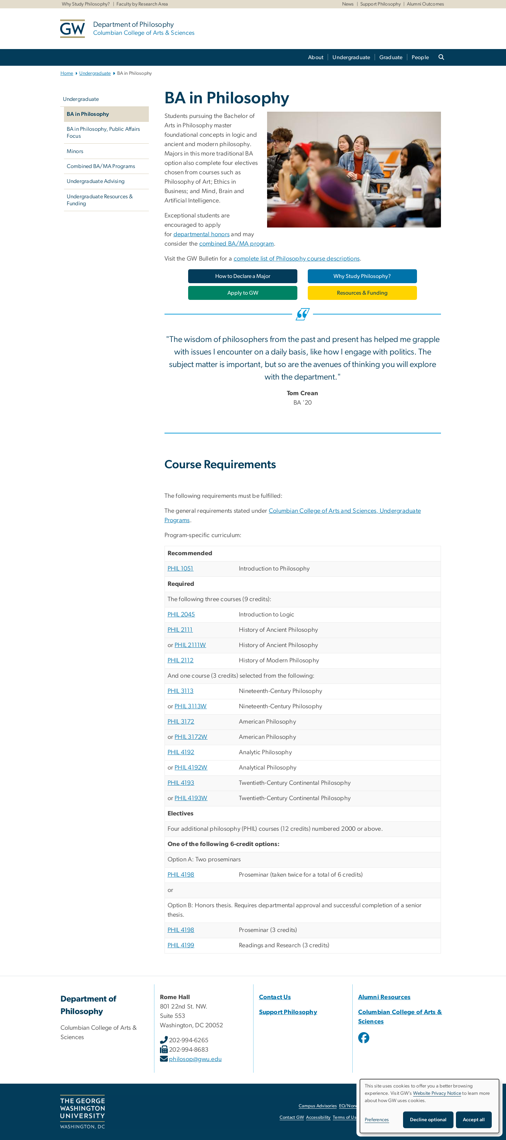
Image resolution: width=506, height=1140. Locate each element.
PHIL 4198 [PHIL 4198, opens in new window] (181, 875)
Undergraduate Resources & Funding (100, 200)
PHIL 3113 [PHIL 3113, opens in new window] (181, 691)
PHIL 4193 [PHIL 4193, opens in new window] (181, 783)
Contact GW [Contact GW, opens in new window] (292, 1117)
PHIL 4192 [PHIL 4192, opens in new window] (181, 752)
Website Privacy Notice (437, 1093)
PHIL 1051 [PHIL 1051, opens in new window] (181, 569)
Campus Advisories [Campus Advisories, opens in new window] (318, 1106)
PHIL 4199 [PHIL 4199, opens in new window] (181, 945)
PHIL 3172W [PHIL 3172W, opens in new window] (191, 737)
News (348, 4)
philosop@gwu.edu (195, 1059)
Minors (75, 151)
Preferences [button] (377, 1119)
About (315, 57)
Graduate (391, 57)
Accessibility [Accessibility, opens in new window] (318, 1117)
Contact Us (275, 997)
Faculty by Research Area (142, 4)
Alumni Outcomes (425, 4)
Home (67, 73)
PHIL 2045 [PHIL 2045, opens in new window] (181, 615)
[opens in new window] (364, 1043)
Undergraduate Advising (96, 181)
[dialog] (429, 1106)
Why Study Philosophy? (86, 4)
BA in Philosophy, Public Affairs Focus (103, 132)
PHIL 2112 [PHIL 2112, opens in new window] (181, 660)
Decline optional (428, 1119)
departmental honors (202, 234)
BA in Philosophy (88, 114)
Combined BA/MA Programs (101, 166)
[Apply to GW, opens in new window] (242, 293)
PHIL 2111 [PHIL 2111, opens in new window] (180, 630)
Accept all (474, 1119)
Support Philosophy (380, 4)
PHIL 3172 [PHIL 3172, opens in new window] (181, 722)
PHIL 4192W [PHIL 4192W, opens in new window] (191, 768)
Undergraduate (351, 57)
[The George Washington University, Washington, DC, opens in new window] (82, 1112)
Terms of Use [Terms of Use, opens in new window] (346, 1117)
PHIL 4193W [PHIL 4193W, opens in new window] (191, 798)
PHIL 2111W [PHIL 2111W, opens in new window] (190, 645)
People (420, 57)
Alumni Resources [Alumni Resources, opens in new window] (384, 997)
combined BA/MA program (236, 244)
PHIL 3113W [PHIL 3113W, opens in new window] (191, 706)
